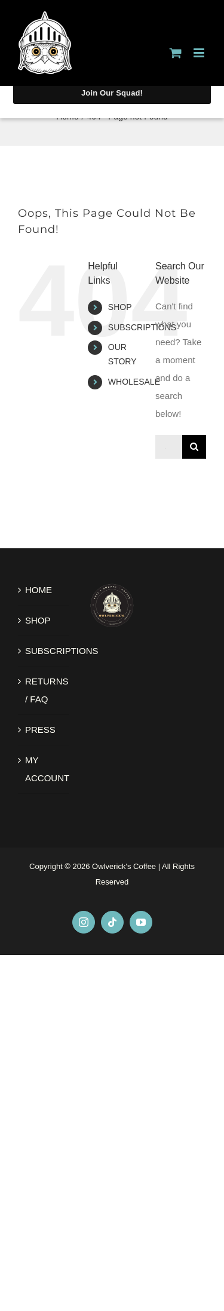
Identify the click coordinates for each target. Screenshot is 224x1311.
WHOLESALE (134, 381)
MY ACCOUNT (44, 769)
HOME (38, 590)
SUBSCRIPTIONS (142, 327)
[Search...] (168, 447)
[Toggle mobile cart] (176, 53)
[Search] (194, 447)
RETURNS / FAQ (44, 690)
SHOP (120, 307)
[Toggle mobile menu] (200, 53)
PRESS (40, 729)
